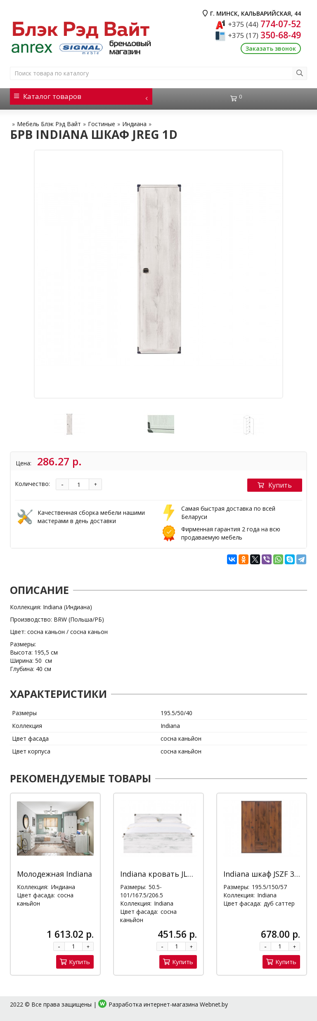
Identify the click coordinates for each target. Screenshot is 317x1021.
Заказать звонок (271, 48)
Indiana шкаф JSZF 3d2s (265, 874)
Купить (275, 485)
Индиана (134, 124)
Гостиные (101, 124)
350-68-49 (264, 35)
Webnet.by (214, 1004)
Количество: (32, 484)
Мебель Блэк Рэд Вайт (49, 124)
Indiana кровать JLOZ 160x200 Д (178, 874)
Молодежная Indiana (54, 874)
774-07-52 (264, 24)
